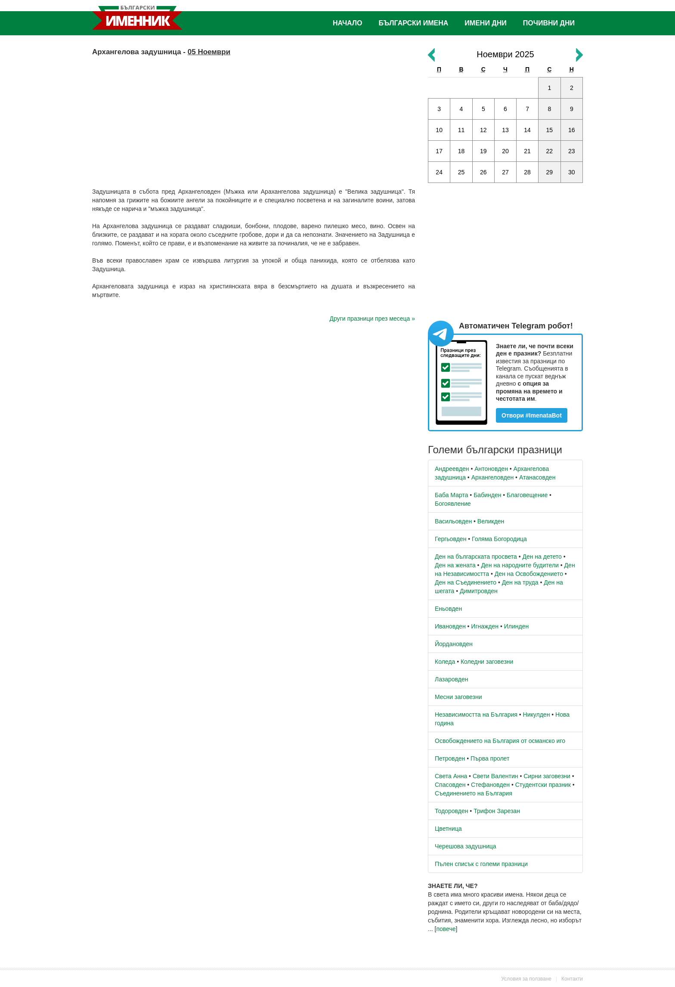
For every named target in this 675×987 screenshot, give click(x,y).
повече (445, 928)
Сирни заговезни (546, 776)
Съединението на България (473, 793)
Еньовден (448, 608)
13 (505, 130)
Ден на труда (520, 582)
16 (571, 130)
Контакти (572, 979)
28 (527, 172)
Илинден (516, 626)
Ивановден (450, 626)
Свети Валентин (495, 776)
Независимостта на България (476, 714)
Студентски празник (543, 784)
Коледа (445, 661)
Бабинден (487, 495)
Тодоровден (451, 811)
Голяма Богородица (499, 538)
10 (439, 130)
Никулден (536, 714)
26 (483, 172)
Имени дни (485, 23)
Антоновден (491, 468)
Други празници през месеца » (372, 318)
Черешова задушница (465, 846)
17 (439, 151)
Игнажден (485, 626)
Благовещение (527, 495)
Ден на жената (455, 565)
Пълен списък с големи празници (481, 863)
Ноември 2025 (505, 54)
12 (483, 130)
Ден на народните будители (520, 565)
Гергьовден (450, 538)
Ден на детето (541, 556)
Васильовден (453, 521)
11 (461, 130)
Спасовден (450, 784)
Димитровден (479, 591)
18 (461, 151)
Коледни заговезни (487, 661)
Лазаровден (451, 679)
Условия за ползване (526, 979)
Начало (347, 23)
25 (461, 172)
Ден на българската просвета (476, 556)
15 (549, 130)
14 (527, 130)
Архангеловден (492, 477)
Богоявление (453, 503)
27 (505, 172)
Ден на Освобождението (529, 573)
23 (571, 151)
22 (549, 151)
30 (571, 172)
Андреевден (452, 468)
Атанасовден (537, 477)
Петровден (450, 758)
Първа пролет (490, 758)
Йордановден (454, 643)
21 (527, 151)
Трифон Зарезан (497, 811)
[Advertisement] (253, 118)
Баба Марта (451, 495)
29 (549, 172)
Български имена (414, 23)
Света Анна (451, 776)
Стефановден (490, 784)
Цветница (448, 828)
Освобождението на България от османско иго (500, 740)
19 (483, 151)
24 (439, 172)
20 (505, 151)
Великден (490, 521)
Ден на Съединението (465, 582)
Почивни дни (549, 23)
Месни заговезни (458, 696)
